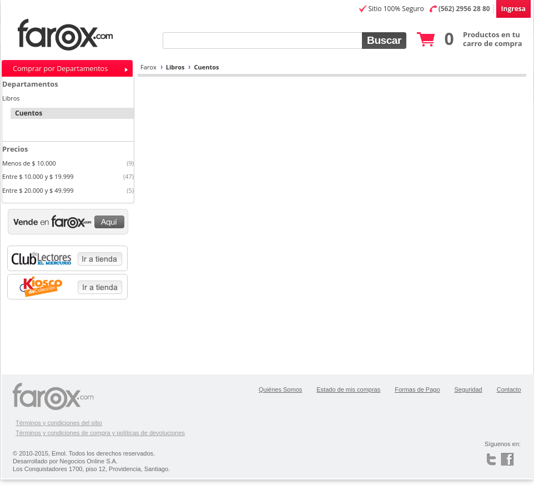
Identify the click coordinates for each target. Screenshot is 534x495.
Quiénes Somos (280, 389)
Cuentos (206, 67)
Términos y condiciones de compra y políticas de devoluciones (100, 432)
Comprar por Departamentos (60, 68)
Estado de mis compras (348, 389)
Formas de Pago (417, 389)
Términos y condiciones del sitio (59, 422)
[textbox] (262, 40)
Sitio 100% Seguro (396, 8)
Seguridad (468, 389)
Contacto (509, 389)
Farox (148, 67)
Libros (175, 67)
